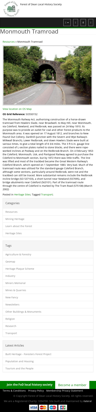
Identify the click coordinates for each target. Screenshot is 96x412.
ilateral (87, 401)
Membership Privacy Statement (64, 390)
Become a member (72, 385)
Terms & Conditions (14, 390)
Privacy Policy (36, 390)
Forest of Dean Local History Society (41, 4)
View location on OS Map (17, 109)
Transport (47, 194)
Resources (9, 41)
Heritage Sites (22, 194)
